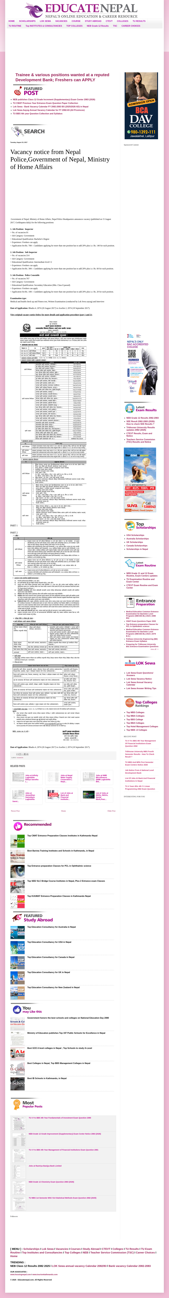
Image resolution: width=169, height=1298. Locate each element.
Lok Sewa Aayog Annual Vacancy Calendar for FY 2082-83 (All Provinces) (49, 110)
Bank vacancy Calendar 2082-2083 (130, 1266)
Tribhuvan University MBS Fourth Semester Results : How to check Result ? (139, 754)
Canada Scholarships (136, 546)
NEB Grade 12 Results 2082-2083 (142, 418)
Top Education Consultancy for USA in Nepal (49, 942)
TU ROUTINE (15, 26)
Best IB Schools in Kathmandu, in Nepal (47, 1078)
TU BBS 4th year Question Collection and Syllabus (37, 114)
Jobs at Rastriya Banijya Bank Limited (45, 1166)
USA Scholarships (135, 535)
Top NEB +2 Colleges (136, 730)
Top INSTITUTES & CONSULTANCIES (44, 26)
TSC (115, 26)
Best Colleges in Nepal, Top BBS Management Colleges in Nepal (58, 1063)
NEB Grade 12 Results (98, 26)
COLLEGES (122, 21)
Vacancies (62, 1248)
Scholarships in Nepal (137, 549)
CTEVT (109, 21)
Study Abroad (91, 1248)
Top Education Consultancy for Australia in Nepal (51, 927)
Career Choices (145, 1252)
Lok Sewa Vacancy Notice (139, 679)
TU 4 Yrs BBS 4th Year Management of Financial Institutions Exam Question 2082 (140, 743)
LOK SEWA (45, 21)
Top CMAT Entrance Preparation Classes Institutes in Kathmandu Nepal (62, 836)
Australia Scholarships (137, 539)
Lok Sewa (48, 1248)
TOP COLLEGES (74, 26)
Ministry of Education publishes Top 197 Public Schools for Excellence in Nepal (66, 1033)
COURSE (76, 21)
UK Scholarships (134, 542)
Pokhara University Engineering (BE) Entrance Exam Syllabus (142, 640)
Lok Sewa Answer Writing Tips (141, 688)
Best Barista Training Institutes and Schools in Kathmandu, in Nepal (60, 851)
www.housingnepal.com (20, 1274)
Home (63, 811)
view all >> (155, 649)
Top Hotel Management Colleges (142, 726)
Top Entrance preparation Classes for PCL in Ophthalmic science (59, 866)
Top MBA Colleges (135, 716)
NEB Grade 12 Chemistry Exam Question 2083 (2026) (51, 1182)
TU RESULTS (139, 21)
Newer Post (15, 811)
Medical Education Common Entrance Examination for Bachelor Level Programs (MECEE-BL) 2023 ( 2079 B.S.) (142, 632)
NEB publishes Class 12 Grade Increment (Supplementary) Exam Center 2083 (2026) (54, 99)
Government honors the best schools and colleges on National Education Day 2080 (68, 1018)
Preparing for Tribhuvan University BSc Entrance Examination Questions (142, 645)
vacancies (20, 757)
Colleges (117, 1248)
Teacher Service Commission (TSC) (112, 1252)
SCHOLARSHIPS (27, 21)
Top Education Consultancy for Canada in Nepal (50, 957)
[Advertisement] (84, 50)
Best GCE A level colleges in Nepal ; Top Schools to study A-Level (59, 1048)
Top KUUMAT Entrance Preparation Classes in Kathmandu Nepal (59, 896)
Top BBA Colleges (135, 723)
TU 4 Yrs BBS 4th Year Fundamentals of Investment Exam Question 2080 (60, 1118)
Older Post (111, 811)
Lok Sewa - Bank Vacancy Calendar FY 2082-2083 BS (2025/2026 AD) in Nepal (50, 107)
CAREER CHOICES (131, 26)
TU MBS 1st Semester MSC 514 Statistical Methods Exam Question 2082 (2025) (62, 1198)
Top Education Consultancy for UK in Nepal (48, 972)
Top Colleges (73, 1252)
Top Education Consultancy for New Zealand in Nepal (53, 987)
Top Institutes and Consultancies (42, 1252)
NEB (85, 1252)
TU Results (132, 1248)
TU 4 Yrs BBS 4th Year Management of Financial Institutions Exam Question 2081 (63, 1150)
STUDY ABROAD (93, 21)
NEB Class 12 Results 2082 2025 (30, 1266)
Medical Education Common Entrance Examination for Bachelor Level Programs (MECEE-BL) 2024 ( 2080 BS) (142, 615)
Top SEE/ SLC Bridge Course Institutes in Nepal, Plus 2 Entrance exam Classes (66, 881)
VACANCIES (61, 21)
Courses (75, 1248)
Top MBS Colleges (135, 712)
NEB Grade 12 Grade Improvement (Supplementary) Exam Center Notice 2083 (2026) (65, 1134)
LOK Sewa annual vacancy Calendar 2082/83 (79, 1266)
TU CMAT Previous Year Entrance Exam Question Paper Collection (45, 103)
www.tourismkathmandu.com (45, 1274)
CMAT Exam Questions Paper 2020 (141, 621)
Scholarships (31, 1248)
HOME (12, 21)
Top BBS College (134, 719)
